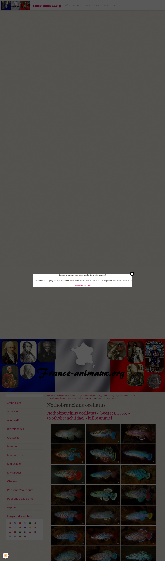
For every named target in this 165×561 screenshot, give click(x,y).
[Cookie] (6, 556)
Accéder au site (82, 285)
